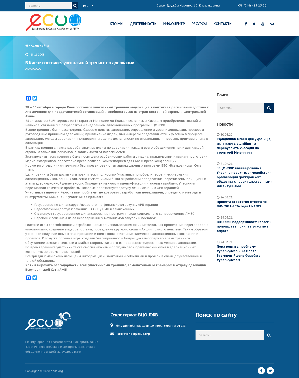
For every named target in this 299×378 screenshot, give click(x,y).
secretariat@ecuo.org (133, 334)
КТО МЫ (116, 23)
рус (85, 5)
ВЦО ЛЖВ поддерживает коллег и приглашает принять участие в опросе (244, 226)
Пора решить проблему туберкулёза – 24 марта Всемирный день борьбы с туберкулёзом (238, 253)
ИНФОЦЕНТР (174, 23)
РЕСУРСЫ (199, 23)
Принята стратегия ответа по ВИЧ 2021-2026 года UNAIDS (242, 204)
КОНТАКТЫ (222, 23)
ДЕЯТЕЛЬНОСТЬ (143, 23)
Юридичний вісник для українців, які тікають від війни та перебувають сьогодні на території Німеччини (244, 146)
